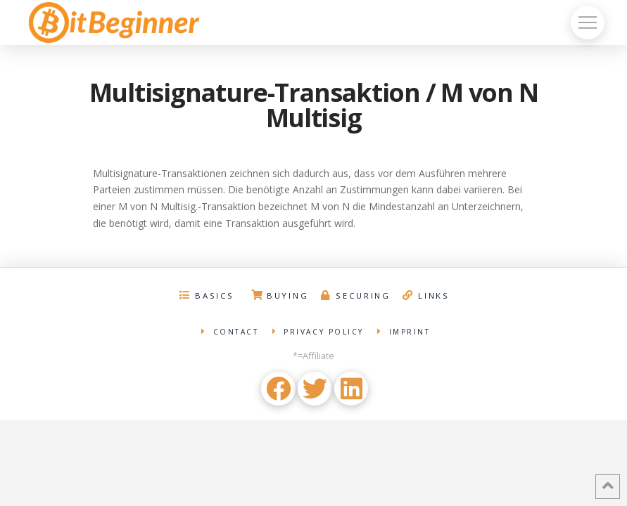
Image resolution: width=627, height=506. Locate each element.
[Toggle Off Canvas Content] (587, 22)
